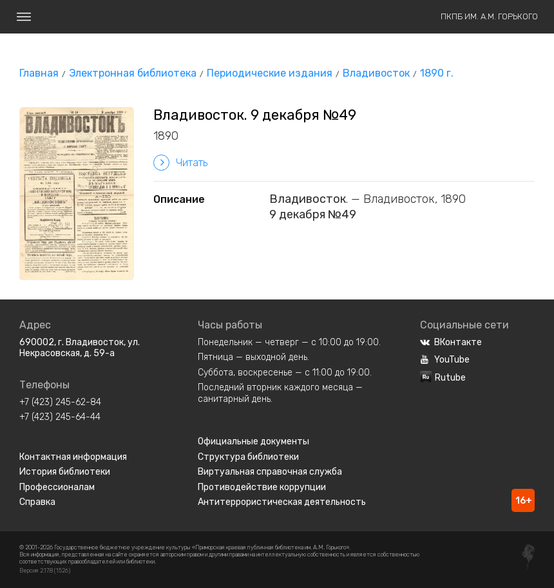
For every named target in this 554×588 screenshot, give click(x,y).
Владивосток (376, 73)
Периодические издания (269, 73)
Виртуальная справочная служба (270, 471)
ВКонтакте (451, 342)
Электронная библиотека (132, 73)
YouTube (445, 359)
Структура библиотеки (248, 456)
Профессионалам (57, 487)
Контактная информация (73, 456)
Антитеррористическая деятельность (282, 502)
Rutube (443, 377)
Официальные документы (253, 441)
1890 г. (437, 73)
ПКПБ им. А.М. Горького (489, 16)
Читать (180, 162)
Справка (37, 502)
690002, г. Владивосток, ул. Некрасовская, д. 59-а (79, 348)
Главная (39, 73)
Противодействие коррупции (262, 487)
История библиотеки (64, 471)
